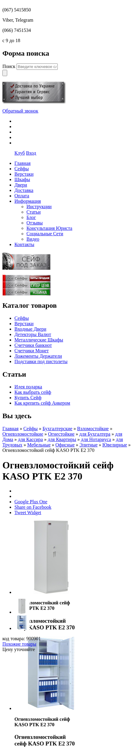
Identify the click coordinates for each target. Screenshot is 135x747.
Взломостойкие (93, 428)
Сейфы (21, 318)
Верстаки (24, 323)
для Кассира (30, 439)
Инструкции (39, 206)
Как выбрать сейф (32, 392)
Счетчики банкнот (33, 345)
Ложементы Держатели (38, 356)
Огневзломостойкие (22, 434)
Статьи (33, 212)
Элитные (88, 444)
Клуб (19, 153)
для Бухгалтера (94, 434)
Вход (31, 153)
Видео (32, 239)
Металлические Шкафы (38, 339)
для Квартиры (62, 439)
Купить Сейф (27, 397)
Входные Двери (30, 329)
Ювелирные (115, 444)
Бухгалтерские (57, 428)
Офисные (65, 444)
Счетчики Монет (31, 350)
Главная (10, 428)
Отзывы (34, 222)
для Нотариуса (96, 439)
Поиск (9, 66)
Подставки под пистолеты (40, 361)
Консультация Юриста (49, 228)
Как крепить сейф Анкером (42, 403)
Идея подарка (28, 386)
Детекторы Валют (32, 334)
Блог (31, 217)
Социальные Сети (44, 233)
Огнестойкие (61, 434)
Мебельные (39, 444)
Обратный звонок (20, 110)
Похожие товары (19, 644)
